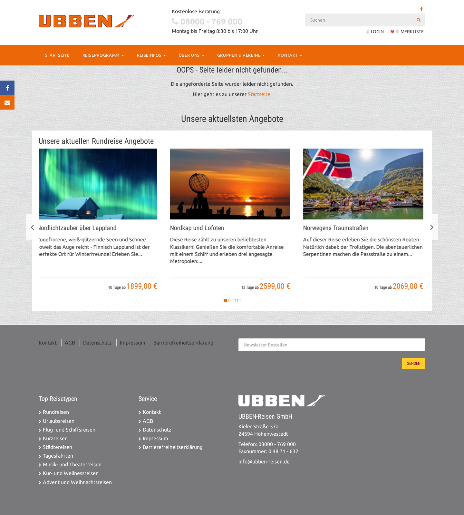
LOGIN (375, 31)
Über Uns (191, 55)
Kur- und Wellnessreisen (71, 473)
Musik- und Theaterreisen (72, 464)
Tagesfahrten (58, 456)
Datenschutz (97, 342)
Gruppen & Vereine (241, 55)
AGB (70, 342)
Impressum (132, 342)
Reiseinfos (151, 55)
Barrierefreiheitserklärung (183, 342)
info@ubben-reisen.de (264, 461)
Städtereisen (57, 447)
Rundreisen (56, 412)
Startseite (57, 55)
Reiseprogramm (103, 55)
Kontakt (290, 55)
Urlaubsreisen (58, 421)
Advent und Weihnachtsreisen (77, 482)
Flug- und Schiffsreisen (69, 429)
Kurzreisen (55, 438)
